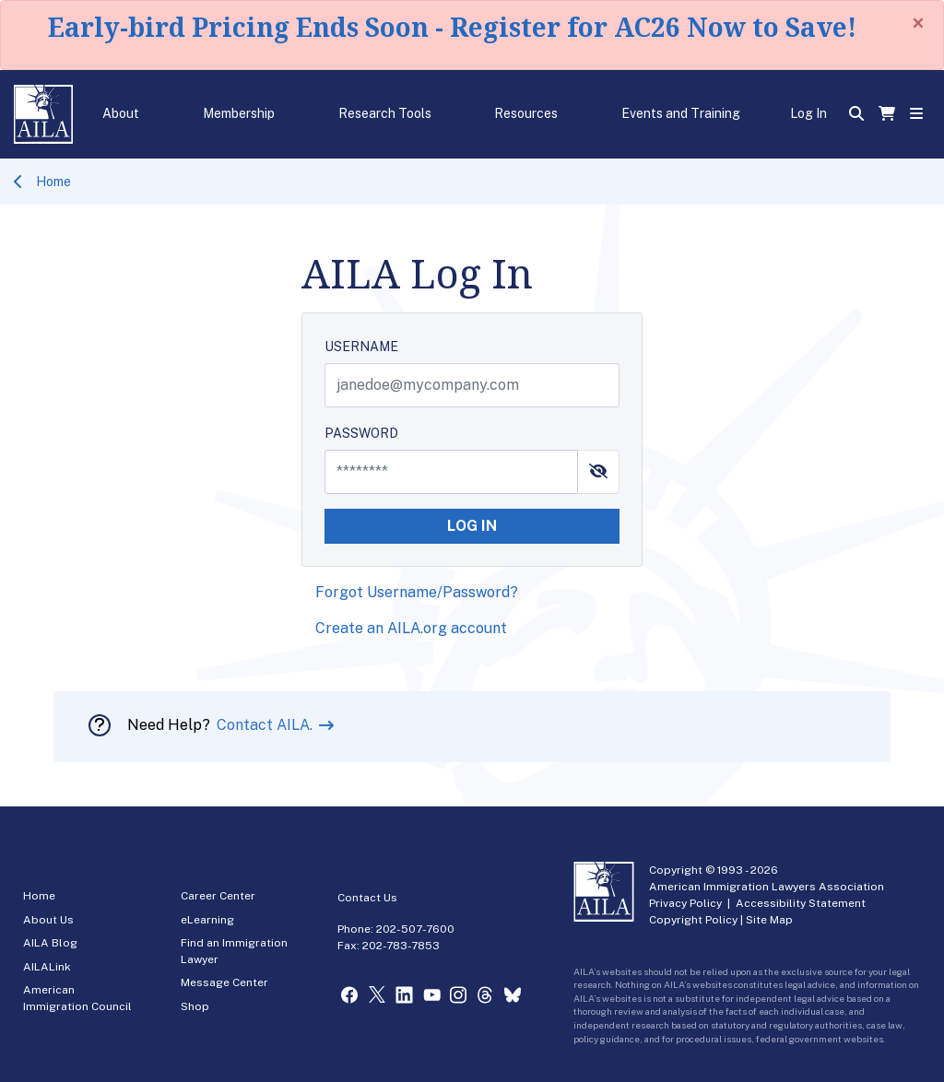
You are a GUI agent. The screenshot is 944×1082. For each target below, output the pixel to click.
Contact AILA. (266, 725)
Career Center (218, 895)
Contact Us (367, 897)
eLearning (207, 919)
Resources (526, 113)
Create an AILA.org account (411, 628)
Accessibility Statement (801, 903)
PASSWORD (361, 433)
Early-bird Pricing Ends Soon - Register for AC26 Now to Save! (452, 26)
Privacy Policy (685, 903)
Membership (239, 113)
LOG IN (472, 526)
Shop (195, 1006)
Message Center (224, 982)
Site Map (769, 919)
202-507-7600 (415, 929)
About (120, 113)
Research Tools (384, 113)
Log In (808, 113)
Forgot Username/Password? (416, 592)
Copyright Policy (693, 919)
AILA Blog (50, 942)
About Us (48, 919)
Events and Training (680, 113)
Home (53, 181)
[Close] (918, 23)
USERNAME (361, 346)
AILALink (47, 966)
